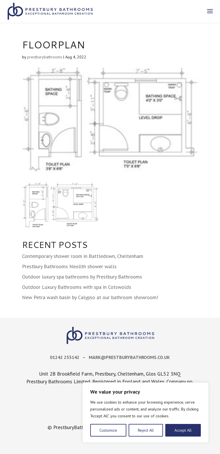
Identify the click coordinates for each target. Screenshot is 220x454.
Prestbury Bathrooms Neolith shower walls (69, 266)
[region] (145, 412)
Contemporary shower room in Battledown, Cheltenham (82, 256)
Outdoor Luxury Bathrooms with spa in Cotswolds (76, 287)
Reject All (146, 430)
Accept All (183, 430)
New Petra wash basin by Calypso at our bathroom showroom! (90, 297)
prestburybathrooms (44, 57)
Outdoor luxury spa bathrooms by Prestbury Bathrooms (82, 276)
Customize (108, 430)
